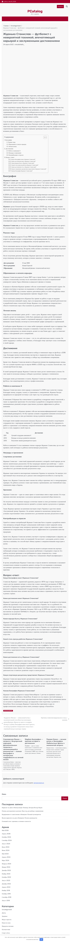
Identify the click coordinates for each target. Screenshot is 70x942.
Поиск (4, 794)
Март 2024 (5, 860)
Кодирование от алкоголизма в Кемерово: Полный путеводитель (21, 814)
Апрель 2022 (6, 887)
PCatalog (35, 11)
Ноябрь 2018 (6, 890)
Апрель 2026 (6, 834)
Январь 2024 (6, 867)
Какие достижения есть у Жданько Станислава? (24, 167)
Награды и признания (15, 153)
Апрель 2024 (6, 857)
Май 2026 (5, 830)
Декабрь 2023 (6, 870)
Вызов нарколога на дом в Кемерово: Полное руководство (19, 818)
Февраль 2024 (6, 864)
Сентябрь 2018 (6, 897)
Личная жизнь (13, 146)
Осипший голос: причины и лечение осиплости (16, 821)
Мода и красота (6, 919)
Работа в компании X (14, 151)
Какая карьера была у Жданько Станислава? (23, 163)
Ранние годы (11, 142)
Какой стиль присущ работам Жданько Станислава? (25, 165)
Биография (8, 140)
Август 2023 (6, 880)
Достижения (9, 149)
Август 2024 (6, 844)
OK (41, 939)
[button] (44, 137)
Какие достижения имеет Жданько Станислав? (24, 161)
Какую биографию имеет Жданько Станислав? (23, 159)
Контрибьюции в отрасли (16, 155)
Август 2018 (6, 900)
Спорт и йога (6, 933)
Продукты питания (7, 926)
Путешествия (6, 929)
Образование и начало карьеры (17, 144)
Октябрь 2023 (6, 877)
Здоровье (4, 916)
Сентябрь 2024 (7, 840)
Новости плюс (6, 923)
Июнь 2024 (5, 850)
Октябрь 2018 (6, 894)
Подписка (60, 6)
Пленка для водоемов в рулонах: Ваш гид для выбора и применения (22, 811)
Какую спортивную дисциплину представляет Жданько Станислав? (29, 169)
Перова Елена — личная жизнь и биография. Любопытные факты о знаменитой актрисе (56, 742)
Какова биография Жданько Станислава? (21, 171)
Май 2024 (5, 854)
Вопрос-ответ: (10, 157)
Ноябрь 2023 (6, 874)
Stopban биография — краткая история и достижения (34, 741)
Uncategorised (8, 710)
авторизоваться (39, 783)
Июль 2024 (5, 847)
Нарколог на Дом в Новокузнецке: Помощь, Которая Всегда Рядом (22, 808)
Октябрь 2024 (6, 837)
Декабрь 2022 (6, 884)
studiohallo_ (20, 44)
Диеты (4, 913)
